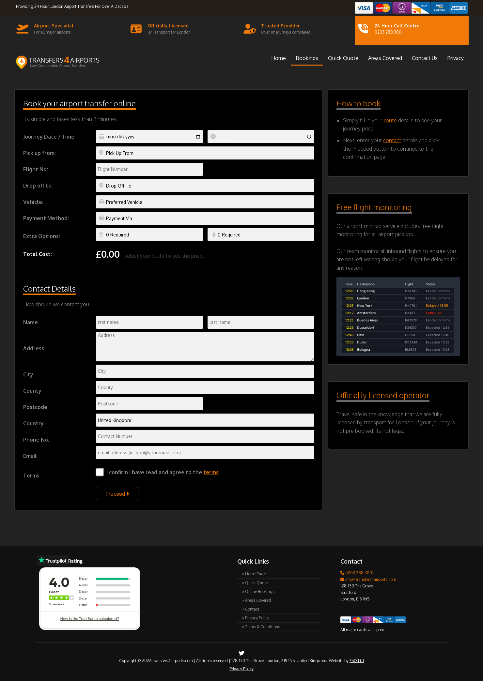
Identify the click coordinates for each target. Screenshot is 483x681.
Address (33, 348)
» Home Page (254, 573)
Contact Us (425, 58)
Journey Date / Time (48, 136)
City (28, 374)
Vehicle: (33, 202)
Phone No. (36, 439)
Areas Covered (385, 58)
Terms (31, 475)
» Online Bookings (258, 591)
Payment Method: (46, 218)
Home (278, 58)
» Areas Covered (256, 600)
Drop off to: (38, 185)
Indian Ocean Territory (205, 420)
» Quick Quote (255, 582)
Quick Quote (343, 58)
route (390, 120)
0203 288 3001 (389, 32)
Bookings (307, 58)
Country (33, 423)
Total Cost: (37, 254)
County (32, 390)
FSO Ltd (357, 660)
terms (211, 472)
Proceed (117, 494)
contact (392, 140)
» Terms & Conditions (261, 626)
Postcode (35, 407)
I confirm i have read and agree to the (162, 472)
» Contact (250, 609)
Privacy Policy (241, 668)
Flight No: (35, 169)
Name (30, 322)
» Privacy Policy (255, 617)
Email (30, 456)
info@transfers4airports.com (368, 579)
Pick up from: (39, 153)
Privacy (455, 58)
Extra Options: (41, 236)
